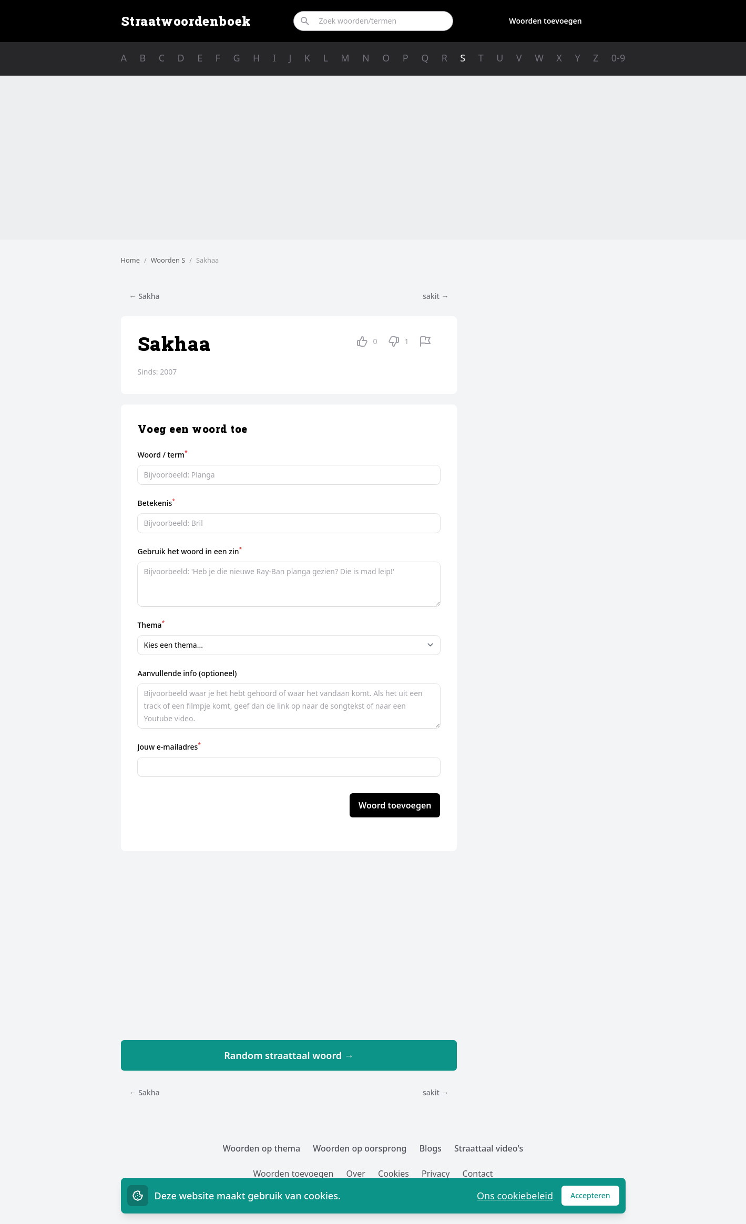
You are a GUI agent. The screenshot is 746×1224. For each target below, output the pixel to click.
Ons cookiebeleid (515, 1195)
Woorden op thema (262, 1148)
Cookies (393, 1173)
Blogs (431, 1148)
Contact (478, 1173)
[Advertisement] (373, 157)
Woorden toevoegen (545, 21)
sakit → (435, 296)
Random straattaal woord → (289, 1055)
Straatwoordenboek (186, 21)
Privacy (435, 1173)
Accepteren (594, 1198)
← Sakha (144, 296)
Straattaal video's (488, 1148)
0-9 (618, 57)
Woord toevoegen (395, 805)
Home (130, 260)
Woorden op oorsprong (359, 1148)
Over (355, 1173)
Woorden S (168, 260)
